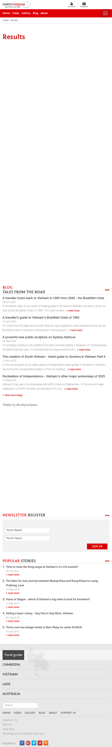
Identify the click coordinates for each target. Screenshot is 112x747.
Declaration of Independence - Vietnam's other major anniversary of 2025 (54, 376)
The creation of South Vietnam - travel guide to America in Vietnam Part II (54, 357)
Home (6, 712)
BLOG (24, 289)
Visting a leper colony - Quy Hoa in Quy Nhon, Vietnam (39, 613)
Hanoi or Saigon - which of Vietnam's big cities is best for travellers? (48, 599)
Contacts (84, 5)
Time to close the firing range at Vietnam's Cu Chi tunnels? (42, 567)
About (53, 712)
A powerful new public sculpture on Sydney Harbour (39, 337)
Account (71, 5)
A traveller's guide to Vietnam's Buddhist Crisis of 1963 (41, 317)
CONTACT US (10, 720)
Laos (6, 684)
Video (17, 712)
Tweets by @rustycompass (20, 405)
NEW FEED (8, 729)
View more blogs (12, 395)
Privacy (7, 724)
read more (73, 311)
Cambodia (11, 665)
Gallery (30, 712)
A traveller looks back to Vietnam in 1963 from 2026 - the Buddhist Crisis (53, 298)
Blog (42, 712)
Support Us (68, 712)
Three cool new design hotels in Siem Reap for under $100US (44, 627)
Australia (11, 694)
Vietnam (10, 674)
